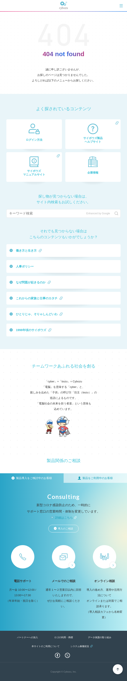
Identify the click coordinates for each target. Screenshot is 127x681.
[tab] (121, 5)
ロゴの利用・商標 (63, 637)
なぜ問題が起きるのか (31, 282)
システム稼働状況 (79, 646)
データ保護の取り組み (99, 637)
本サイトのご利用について (46, 646)
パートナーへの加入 (27, 637)
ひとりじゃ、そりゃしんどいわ (36, 314)
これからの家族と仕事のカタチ (36, 298)
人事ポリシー (25, 266)
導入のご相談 (65, 528)
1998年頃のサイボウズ (31, 330)
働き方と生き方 (26, 250)
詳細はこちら (64, 517)
